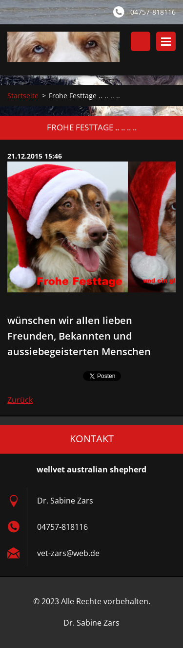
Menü (166, 41)
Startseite (23, 95)
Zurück (20, 400)
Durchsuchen (140, 41)
